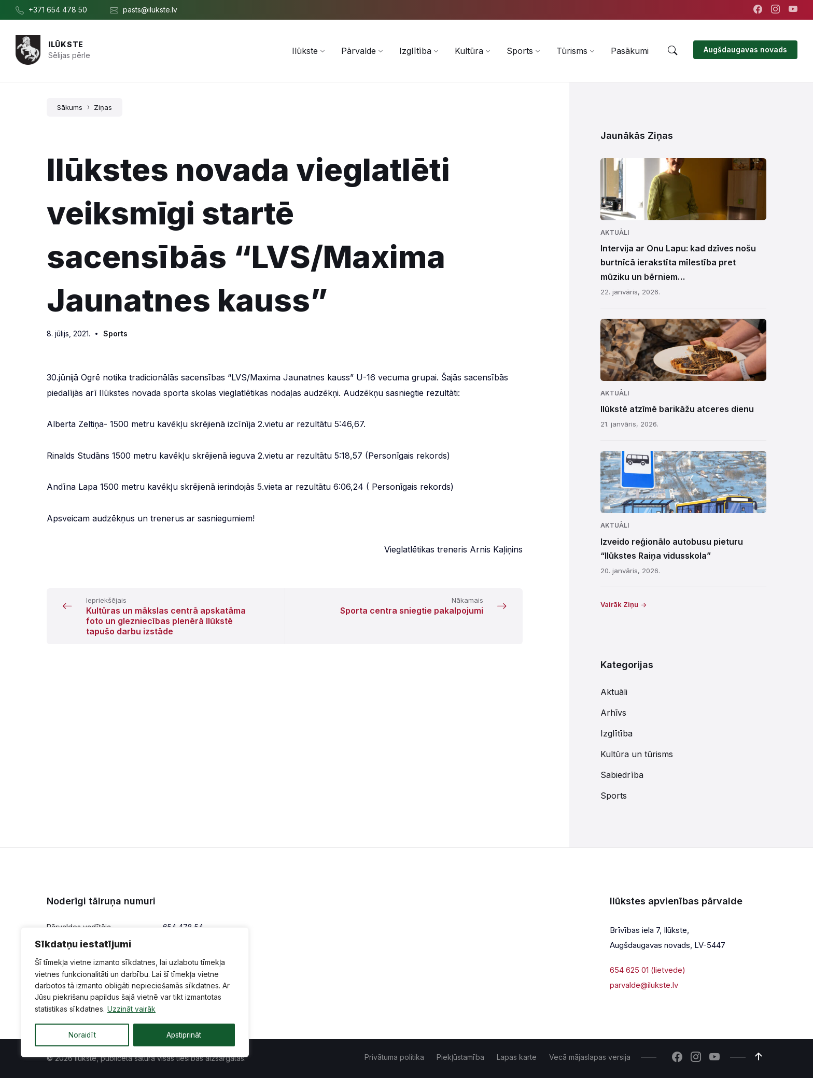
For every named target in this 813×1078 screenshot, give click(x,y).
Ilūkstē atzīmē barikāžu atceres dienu (677, 409)
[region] (135, 992)
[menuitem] (305, 51)
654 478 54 (183, 927)
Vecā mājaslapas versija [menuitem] (589, 1057)
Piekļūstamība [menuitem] (460, 1057)
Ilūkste (65, 44)
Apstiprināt (184, 1034)
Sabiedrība (621, 775)
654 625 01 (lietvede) (647, 970)
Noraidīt (82, 1034)
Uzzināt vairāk (131, 1009)
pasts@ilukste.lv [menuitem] (150, 9)
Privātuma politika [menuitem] (394, 1057)
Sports (115, 333)
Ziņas (103, 107)
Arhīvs (613, 712)
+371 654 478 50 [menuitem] (58, 9)
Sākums (69, 107)
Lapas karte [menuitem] (517, 1057)
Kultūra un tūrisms (636, 754)
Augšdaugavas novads (745, 49)
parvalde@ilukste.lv (644, 984)
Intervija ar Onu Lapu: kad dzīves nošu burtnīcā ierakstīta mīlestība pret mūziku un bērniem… (678, 262)
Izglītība (616, 733)
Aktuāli (614, 232)
